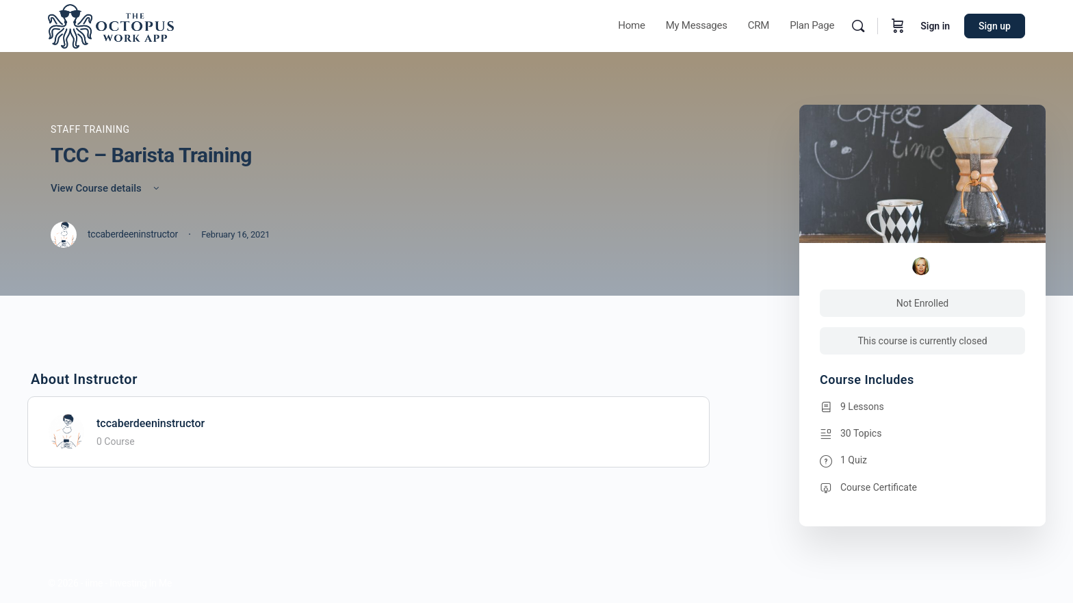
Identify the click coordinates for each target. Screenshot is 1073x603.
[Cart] (898, 26)
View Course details (106, 188)
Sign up (995, 26)
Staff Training (90, 129)
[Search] (858, 26)
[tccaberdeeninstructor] (66, 430)
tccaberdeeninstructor (150, 423)
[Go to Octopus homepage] (111, 24)
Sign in (935, 26)
